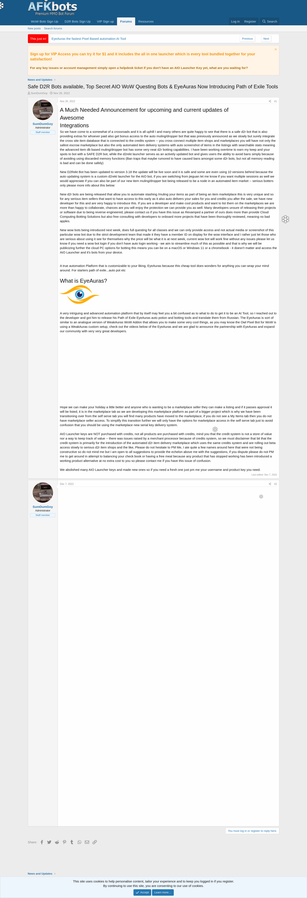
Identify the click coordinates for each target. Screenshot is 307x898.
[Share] (270, 101)
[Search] (269, 21)
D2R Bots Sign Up (78, 21)
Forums (126, 21)
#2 (275, 484)
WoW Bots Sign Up (44, 21)
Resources (146, 21)
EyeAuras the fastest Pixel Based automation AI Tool (89, 38)
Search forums (53, 28)
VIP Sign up (105, 21)
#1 (275, 101)
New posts (34, 28)
